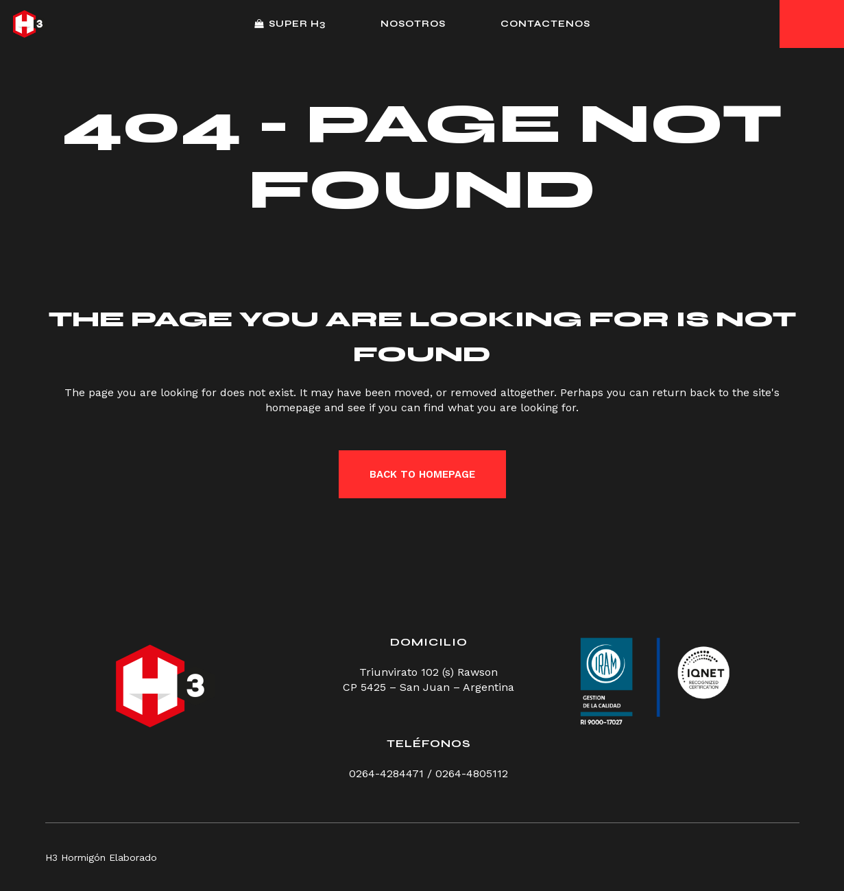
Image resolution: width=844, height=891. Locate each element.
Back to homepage (422, 474)
